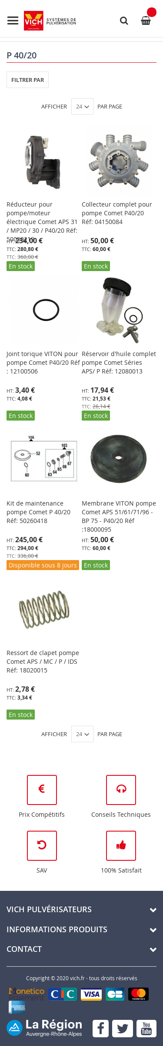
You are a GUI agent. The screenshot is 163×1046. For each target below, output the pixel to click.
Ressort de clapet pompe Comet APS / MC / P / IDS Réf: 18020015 (43, 661)
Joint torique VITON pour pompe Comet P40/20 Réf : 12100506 (43, 362)
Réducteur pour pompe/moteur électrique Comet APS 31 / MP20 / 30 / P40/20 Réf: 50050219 (42, 221)
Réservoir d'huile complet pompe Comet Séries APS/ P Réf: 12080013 (119, 362)
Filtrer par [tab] (27, 80)
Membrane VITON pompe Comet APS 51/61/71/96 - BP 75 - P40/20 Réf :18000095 (119, 516)
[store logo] (41, 20)
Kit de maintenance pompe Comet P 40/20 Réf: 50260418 (38, 512)
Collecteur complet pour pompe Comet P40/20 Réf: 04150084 (117, 213)
